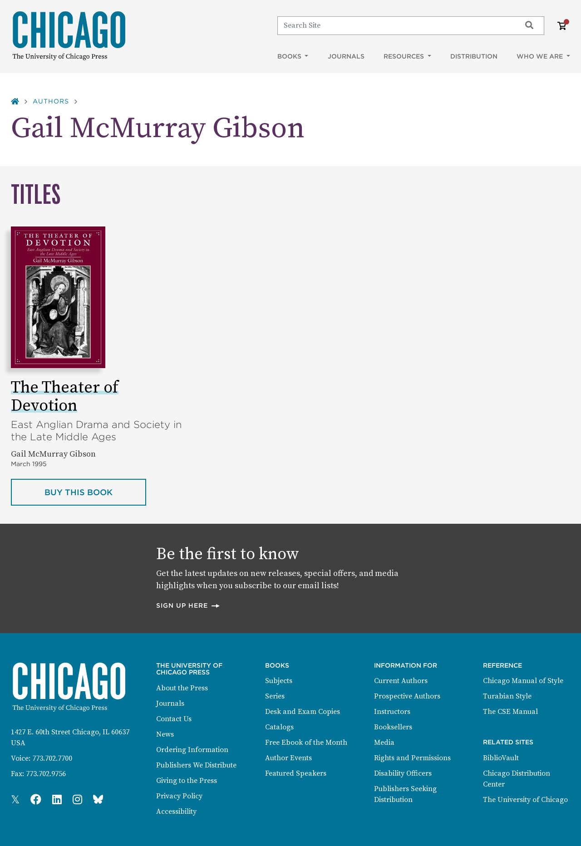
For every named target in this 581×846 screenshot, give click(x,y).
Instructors (392, 711)
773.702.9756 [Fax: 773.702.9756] (46, 773)
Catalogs (279, 727)
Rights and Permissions (412, 757)
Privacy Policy (179, 796)
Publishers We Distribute (196, 765)
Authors (51, 101)
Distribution (473, 56)
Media (384, 742)
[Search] (395, 25)
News (165, 734)
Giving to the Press (186, 780)
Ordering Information (192, 749)
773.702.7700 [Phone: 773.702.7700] (52, 758)
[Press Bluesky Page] (98, 800)
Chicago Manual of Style (523, 680)
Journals (346, 56)
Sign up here (188, 605)
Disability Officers (403, 773)
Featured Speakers (295, 773)
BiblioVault (501, 757)
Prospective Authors (407, 696)
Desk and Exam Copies (302, 711)
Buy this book (95, 491)
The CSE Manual (510, 711)
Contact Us (174, 718)
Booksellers (393, 727)
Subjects (278, 680)
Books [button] (290, 56)
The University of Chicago (525, 799)
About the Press (182, 688)
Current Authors (401, 680)
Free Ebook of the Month (306, 742)
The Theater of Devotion (64, 397)
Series (275, 696)
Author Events (288, 757)
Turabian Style (507, 696)
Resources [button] (405, 56)
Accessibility (176, 811)
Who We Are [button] (541, 56)
